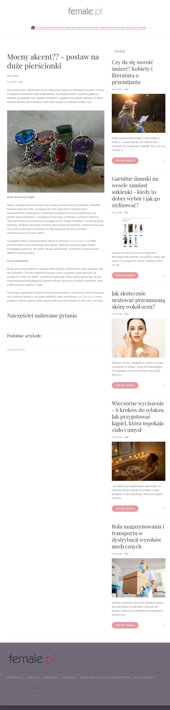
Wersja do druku (16, 349)
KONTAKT (33, 677)
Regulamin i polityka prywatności (105, 677)
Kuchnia (65, 27)
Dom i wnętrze (102, 27)
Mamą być (133, 27)
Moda (56, 27)
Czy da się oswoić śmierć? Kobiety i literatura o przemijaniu (132, 71)
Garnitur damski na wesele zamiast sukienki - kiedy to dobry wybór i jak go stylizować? (136, 192)
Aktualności (43, 27)
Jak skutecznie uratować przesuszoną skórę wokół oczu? (138, 300)
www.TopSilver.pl (86, 296)
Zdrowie (77, 27)
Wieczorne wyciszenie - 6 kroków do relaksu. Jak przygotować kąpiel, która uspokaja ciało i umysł (138, 416)
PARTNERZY (51, 677)
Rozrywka (119, 27)
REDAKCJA (69, 677)
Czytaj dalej (125, 160)
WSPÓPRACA (15, 677)
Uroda (87, 27)
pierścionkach (78, 240)
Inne (143, 27)
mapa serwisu (144, 677)
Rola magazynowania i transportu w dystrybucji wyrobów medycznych (138, 536)
